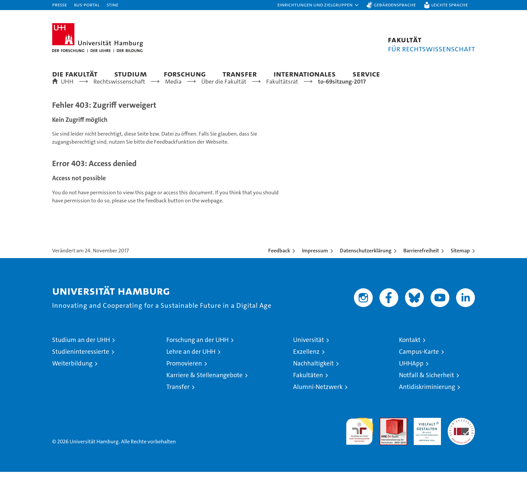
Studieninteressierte (80, 368)
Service (366, 73)
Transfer (239, 73)
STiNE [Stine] (112, 4)
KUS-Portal (86, 4)
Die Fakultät (74, 73)
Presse (59, 4)
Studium (130, 73)
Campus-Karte (419, 368)
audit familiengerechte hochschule (359, 445)
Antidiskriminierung (427, 404)
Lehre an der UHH (190, 368)
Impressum (315, 267)
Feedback (279, 267)
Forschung (185, 73)
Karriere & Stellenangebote (204, 392)
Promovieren (184, 380)
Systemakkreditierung (461, 438)
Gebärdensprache (395, 4)
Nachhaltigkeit (313, 380)
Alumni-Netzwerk (317, 404)
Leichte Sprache (449, 4)
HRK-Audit (426, 438)
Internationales (305, 73)
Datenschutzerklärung (366, 267)
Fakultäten (308, 392)
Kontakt (409, 357)
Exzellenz (306, 368)
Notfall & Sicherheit (426, 392)
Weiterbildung (72, 380)
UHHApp (411, 380)
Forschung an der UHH (197, 357)
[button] (318, 5)
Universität (308, 357)
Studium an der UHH (81, 357)
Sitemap (460, 267)
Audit (386, 438)
